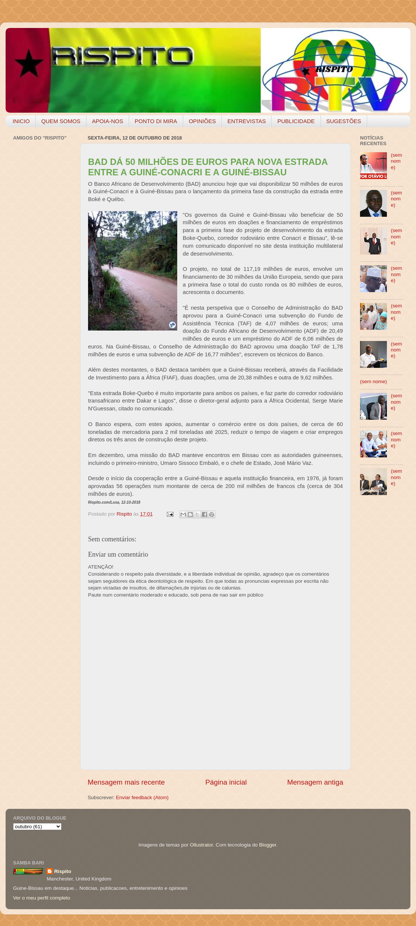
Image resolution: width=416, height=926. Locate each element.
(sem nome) (396, 161)
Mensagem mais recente (126, 782)
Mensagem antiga (315, 782)
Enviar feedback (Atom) (142, 797)
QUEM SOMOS (61, 121)
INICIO (21, 121)
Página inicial (226, 782)
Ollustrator (201, 845)
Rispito (62, 871)
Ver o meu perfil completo (41, 898)
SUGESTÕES (343, 121)
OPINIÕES (202, 121)
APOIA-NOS (107, 121)
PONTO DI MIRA (156, 121)
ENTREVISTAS (246, 121)
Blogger (267, 845)
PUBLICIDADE (296, 121)
